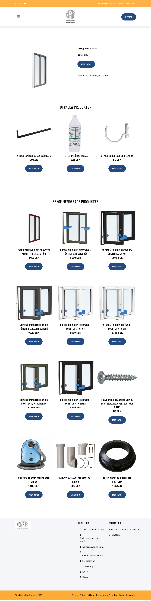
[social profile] (25, 3)
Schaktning (87, 567)
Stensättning (88, 562)
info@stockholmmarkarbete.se (121, 3)
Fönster (93, 48)
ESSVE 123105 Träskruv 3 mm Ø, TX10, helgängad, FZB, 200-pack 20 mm (117, 404)
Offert (128, 17)
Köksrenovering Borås (93, 547)
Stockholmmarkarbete (93, 530)
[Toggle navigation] (18, 16)
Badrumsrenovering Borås (90, 541)
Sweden (102, 3)
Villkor (91, 596)
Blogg (85, 578)
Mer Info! (86, 64)
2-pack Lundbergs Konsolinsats (34, 155)
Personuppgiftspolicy (106, 596)
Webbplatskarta (127, 596)
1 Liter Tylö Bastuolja (75, 155)
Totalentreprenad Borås (92, 556)
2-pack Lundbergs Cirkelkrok (117, 155)
